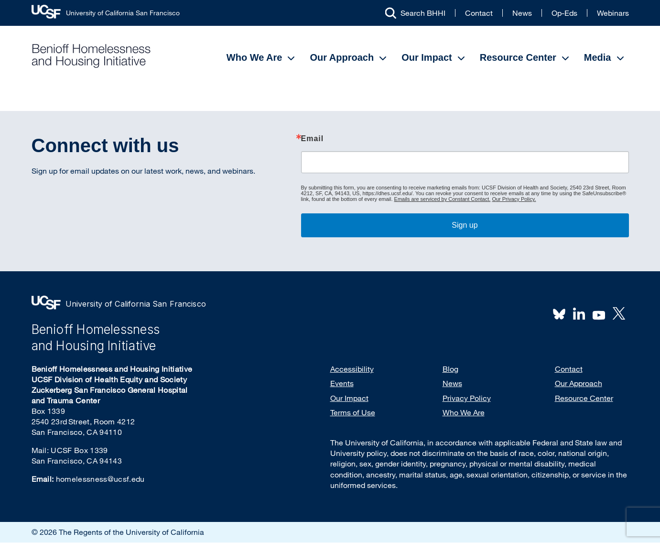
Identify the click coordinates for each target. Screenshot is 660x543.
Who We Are (254, 57)
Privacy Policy (467, 398)
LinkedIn (579, 313)
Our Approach (342, 57)
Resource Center (518, 57)
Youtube (599, 314)
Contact (479, 13)
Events (342, 383)
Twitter (619, 313)
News (522, 13)
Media (597, 57)
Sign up (464, 225)
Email (312, 139)
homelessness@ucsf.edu (100, 479)
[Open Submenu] (291, 58)
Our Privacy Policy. (514, 199)
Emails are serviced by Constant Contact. (442, 199)
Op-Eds (564, 13)
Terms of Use (352, 412)
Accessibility (352, 369)
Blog (450, 369)
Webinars (613, 13)
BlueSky (559, 313)
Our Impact (426, 57)
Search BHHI (422, 13)
